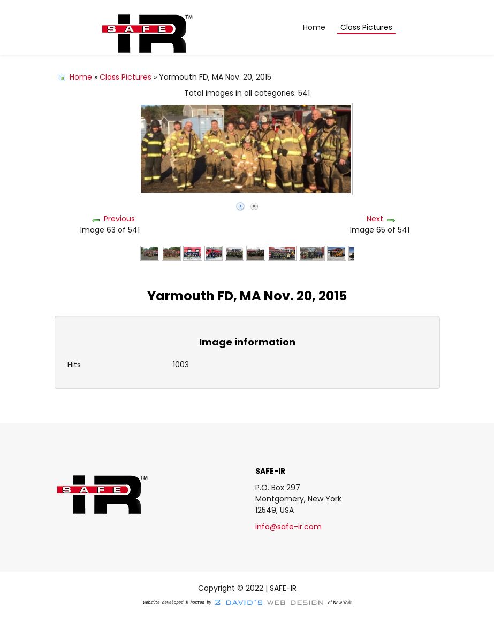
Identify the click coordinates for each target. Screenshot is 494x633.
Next (375, 218)
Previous (119, 218)
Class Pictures (125, 77)
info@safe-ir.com (288, 526)
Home (81, 77)
